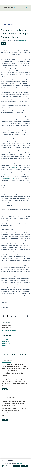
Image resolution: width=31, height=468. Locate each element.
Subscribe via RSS (5, 341)
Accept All (16, 466)
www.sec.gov (3, 150)
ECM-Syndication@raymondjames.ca (12, 161)
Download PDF (5, 339)
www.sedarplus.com (17, 149)
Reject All (24, 466)
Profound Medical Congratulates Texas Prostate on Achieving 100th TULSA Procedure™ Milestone (13, 403)
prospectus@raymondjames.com (8, 174)
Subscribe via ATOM (6, 343)
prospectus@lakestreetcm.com (7, 178)
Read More (5, 389)
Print (3, 338)
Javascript (4, 345)
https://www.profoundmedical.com (9, 330)
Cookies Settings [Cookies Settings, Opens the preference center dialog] (6, 466)
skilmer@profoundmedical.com (7, 305)
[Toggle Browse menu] (26, 7)
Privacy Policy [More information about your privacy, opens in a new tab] (19, 463)
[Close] (29, 461)
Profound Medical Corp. (21, 40)
